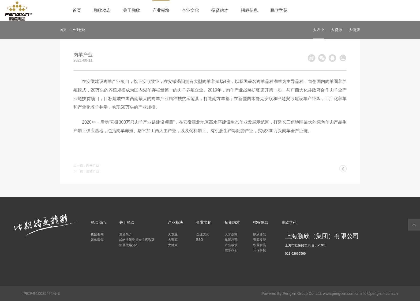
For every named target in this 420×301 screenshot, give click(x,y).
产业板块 (161, 10)
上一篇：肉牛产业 (86, 165)
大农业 (318, 30)
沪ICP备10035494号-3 (41, 293)
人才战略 (231, 234)
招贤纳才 (219, 10)
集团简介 (125, 234)
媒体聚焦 (97, 240)
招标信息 (249, 10)
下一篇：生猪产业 (86, 171)
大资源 (336, 30)
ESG (199, 240)
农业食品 (259, 245)
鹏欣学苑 (278, 10)
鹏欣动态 (102, 10)
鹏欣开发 (259, 234)
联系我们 (231, 250)
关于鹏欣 (131, 10)
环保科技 (259, 250)
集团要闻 (97, 234)
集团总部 (231, 240)
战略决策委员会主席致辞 (137, 240)
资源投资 (259, 240)
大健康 (354, 30)
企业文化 (190, 10)
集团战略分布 (128, 245)
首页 (77, 10)
